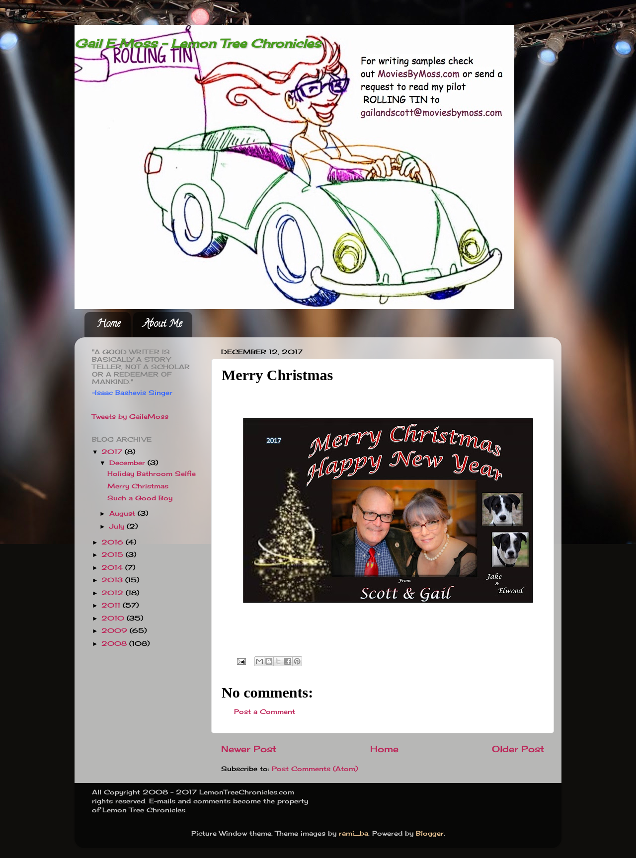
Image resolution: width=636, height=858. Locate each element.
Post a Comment (264, 711)
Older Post (518, 749)
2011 (112, 605)
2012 (113, 593)
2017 (113, 452)
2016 (113, 542)
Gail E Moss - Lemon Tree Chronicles (198, 43)
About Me (162, 324)
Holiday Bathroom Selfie (151, 473)
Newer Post (248, 749)
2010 (114, 618)
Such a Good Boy (139, 498)
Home (108, 324)
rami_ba (353, 833)
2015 (113, 554)
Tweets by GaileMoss (130, 416)
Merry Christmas (137, 486)
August (123, 513)
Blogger (430, 833)
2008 (115, 643)
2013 (113, 580)
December (128, 463)
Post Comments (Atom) (315, 769)
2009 (115, 630)
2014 (113, 567)
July (118, 526)
